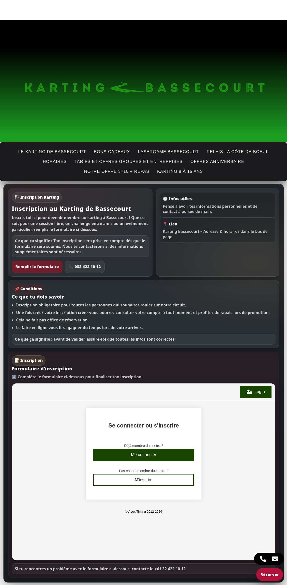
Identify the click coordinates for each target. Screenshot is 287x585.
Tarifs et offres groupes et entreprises (128, 161)
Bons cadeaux (112, 151)
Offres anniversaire (217, 161)
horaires (55, 161)
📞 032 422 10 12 (85, 266)
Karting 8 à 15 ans (180, 171)
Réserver (269, 574)
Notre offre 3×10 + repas (116, 171)
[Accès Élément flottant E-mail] (275, 559)
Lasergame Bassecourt (168, 151)
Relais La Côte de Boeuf (238, 151)
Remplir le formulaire (37, 266)
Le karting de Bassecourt (52, 151)
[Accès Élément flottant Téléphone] (263, 559)
